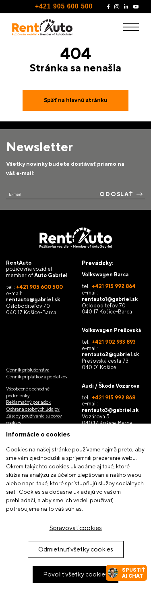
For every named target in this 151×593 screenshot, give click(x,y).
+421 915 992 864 (114, 286)
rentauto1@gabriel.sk (110, 299)
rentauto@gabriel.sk (33, 299)
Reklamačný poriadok (28, 402)
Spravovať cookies (76, 528)
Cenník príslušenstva (28, 370)
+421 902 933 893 (114, 342)
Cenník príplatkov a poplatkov (37, 377)
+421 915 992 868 (113, 398)
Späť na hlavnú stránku (76, 100)
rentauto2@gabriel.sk (110, 354)
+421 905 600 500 (64, 6)
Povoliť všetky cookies (75, 574)
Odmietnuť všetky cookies (75, 549)
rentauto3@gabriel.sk (110, 410)
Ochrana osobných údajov (33, 409)
